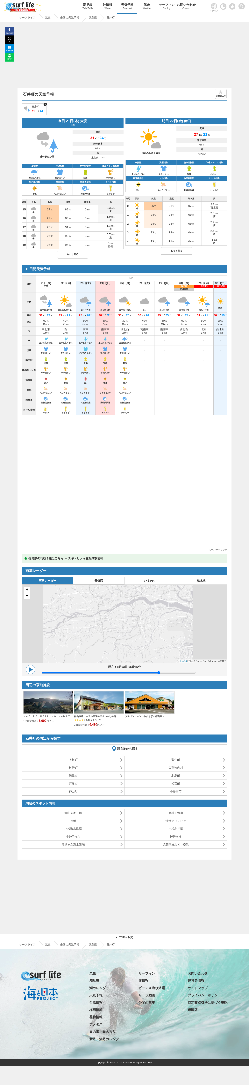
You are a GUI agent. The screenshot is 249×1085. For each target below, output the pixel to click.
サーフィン (166, 7)
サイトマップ (198, 988)
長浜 (73, 821)
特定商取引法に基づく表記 (207, 1003)
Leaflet (183, 661)
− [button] (27, 596)
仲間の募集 (147, 1003)
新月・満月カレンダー (105, 1039)
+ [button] (27, 590)
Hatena (9, 50)
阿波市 (73, 783)
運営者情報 (196, 981)
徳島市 (73, 775)
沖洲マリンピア (176, 821)
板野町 (73, 767)
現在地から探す (127, 748)
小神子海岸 (73, 836)
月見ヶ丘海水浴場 (73, 844)
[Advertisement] (124, 56)
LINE (9, 59)
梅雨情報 (96, 1010)
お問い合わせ (186, 7)
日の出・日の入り (102, 1032)
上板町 (73, 759)
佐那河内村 (175, 767)
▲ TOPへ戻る (124, 937)
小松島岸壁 (175, 828)
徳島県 (93, 944)
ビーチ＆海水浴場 (152, 988)
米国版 (193, 1010)
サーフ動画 (147, 995)
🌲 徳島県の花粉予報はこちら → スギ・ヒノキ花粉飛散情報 (63, 558)
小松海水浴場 (73, 828)
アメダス (96, 1024)
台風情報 (96, 1003)
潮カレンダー (99, 988)
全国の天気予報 (69, 944)
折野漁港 (175, 836)
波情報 (107, 7)
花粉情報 (96, 1017)
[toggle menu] (242, 5)
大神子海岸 (175, 813)
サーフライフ (27, 944)
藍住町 (175, 759)
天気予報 (127, 7)
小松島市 (175, 791)
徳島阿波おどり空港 (176, 844)
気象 (147, 7)
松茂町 (175, 783)
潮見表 (88, 7)
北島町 (175, 775)
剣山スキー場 (73, 813)
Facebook (9, 33)
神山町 (73, 791)
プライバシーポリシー (204, 995)
